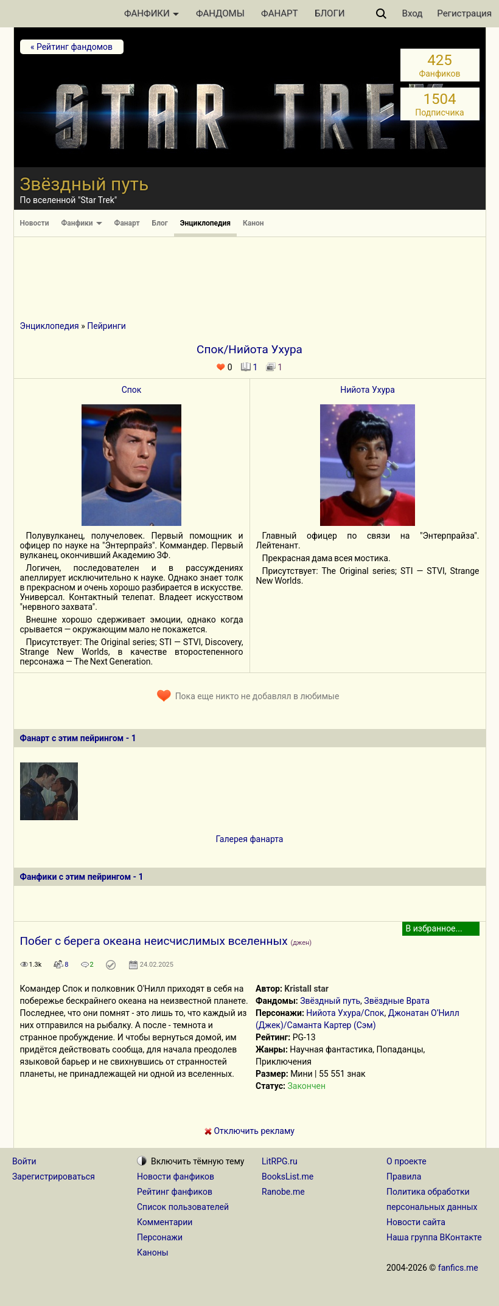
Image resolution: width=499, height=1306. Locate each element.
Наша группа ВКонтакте (434, 1237)
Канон (253, 223)
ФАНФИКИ (151, 13)
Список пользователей (183, 1207)
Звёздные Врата (396, 1001)
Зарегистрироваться (53, 1176)
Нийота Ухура (367, 390)
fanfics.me (458, 1268)
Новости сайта (415, 1222)
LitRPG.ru (280, 1161)
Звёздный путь (330, 1001)
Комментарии (164, 1222)
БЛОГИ (329, 13)
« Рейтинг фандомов (71, 47)
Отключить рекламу (249, 1131)
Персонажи (160, 1237)
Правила (403, 1176)
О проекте (406, 1161)
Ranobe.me (283, 1192)
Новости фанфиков (175, 1176)
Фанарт (127, 223)
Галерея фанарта (250, 839)
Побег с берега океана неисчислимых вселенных (154, 941)
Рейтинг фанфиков (174, 1192)
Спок (132, 390)
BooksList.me (287, 1176)
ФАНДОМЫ (220, 13)
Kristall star (306, 988)
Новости (34, 223)
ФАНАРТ (279, 13)
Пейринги (106, 326)
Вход (412, 13)
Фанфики (81, 223)
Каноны (153, 1252)
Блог (160, 223)
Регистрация (464, 13)
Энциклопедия (205, 223)
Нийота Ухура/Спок (345, 1013)
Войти (24, 1161)
